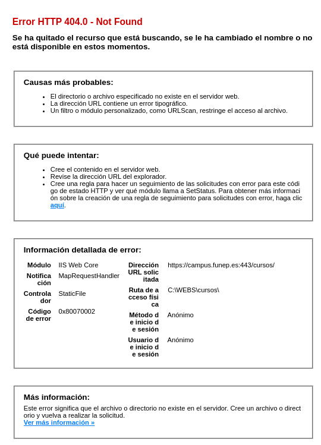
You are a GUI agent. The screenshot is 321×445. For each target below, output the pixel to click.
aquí (57, 205)
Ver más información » (59, 422)
